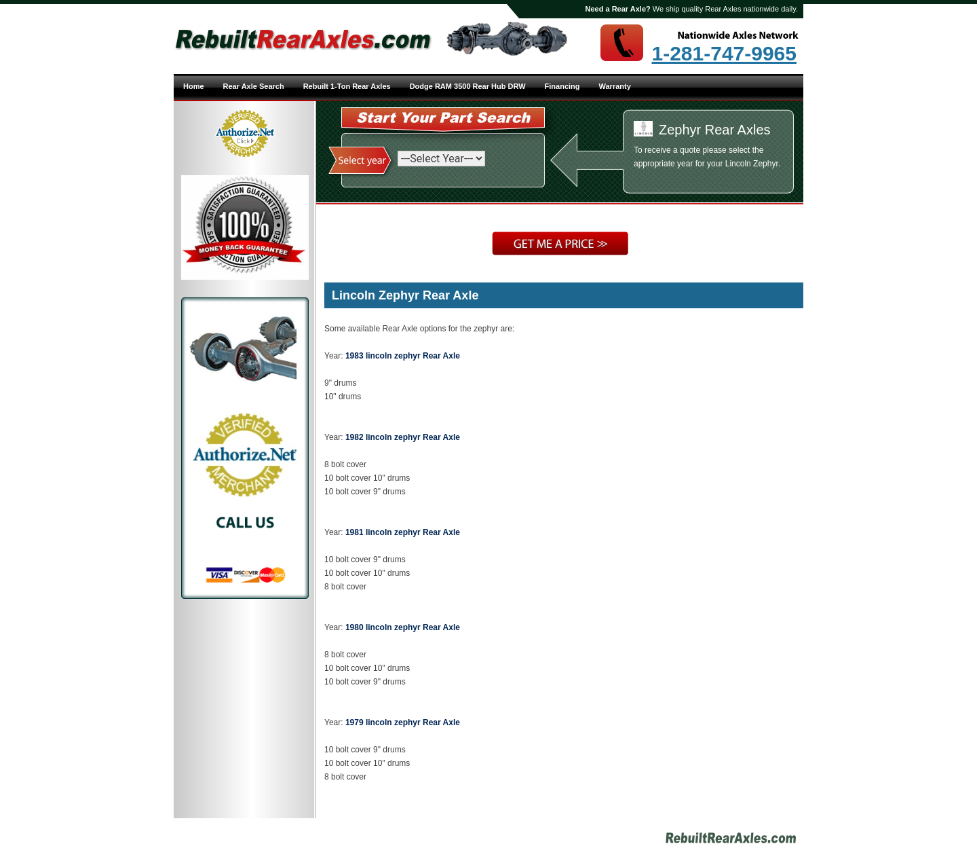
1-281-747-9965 (724, 53)
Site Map (549, 840)
